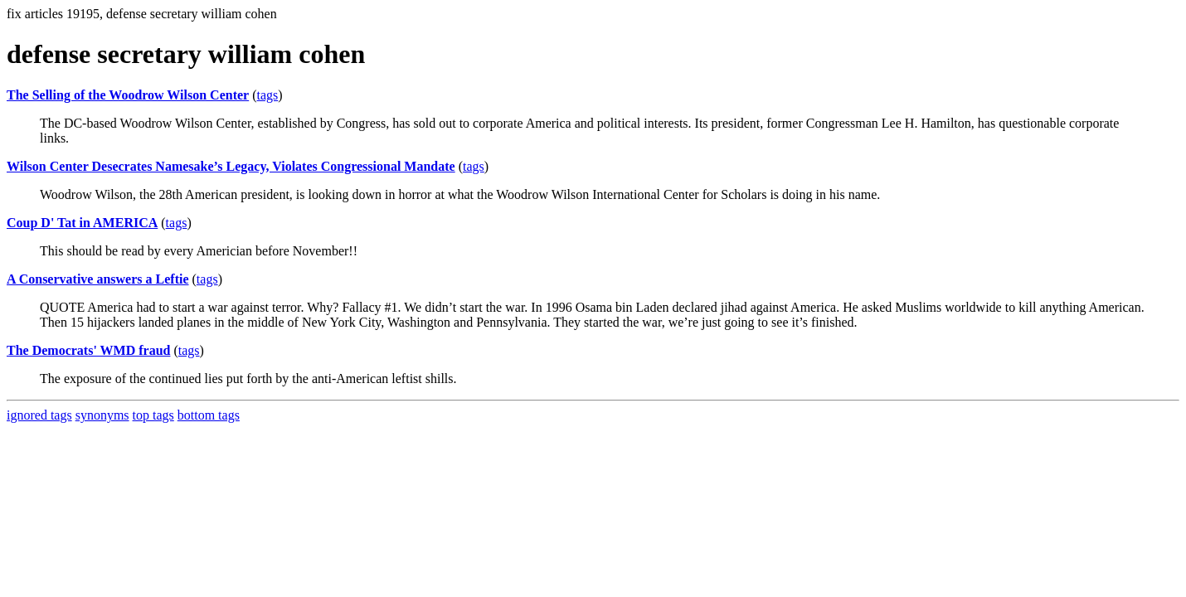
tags (268, 95)
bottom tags (208, 415)
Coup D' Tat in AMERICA (82, 223)
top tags (153, 415)
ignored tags (39, 415)
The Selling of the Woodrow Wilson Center (128, 95)
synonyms (102, 415)
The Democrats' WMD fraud (88, 350)
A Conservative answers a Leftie (98, 279)
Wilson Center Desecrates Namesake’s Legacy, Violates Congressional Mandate (231, 166)
